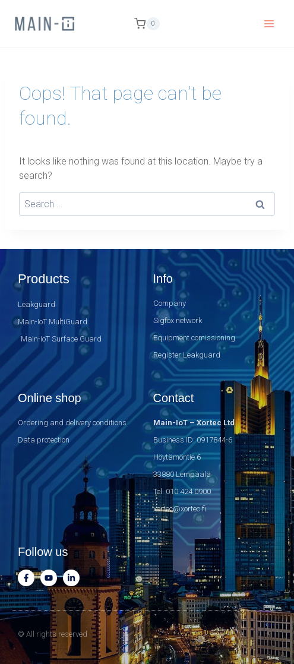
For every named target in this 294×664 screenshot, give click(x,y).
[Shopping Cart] (146, 23)
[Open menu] (269, 23)
